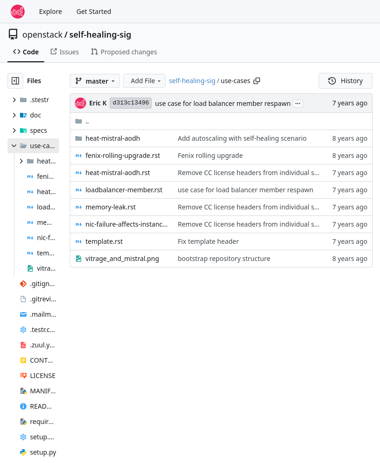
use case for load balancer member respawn (222, 103)
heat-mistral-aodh (113, 138)
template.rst (104, 241)
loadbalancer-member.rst (124, 189)
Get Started (93, 11)
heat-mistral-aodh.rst (118, 172)
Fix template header (208, 241)
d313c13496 (131, 102)
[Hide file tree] (15, 81)
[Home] (18, 11)
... (297, 102)
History (345, 80)
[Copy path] (256, 81)
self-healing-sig (100, 34)
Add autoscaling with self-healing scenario (242, 138)
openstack (42, 34)
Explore (50, 11)
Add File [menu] (146, 80)
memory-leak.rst (111, 206)
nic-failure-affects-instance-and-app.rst (127, 224)
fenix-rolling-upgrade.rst (123, 155)
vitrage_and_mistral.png (122, 258)
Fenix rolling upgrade (210, 155)
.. (82, 121)
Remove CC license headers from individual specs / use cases (270, 172)
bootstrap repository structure (224, 258)
